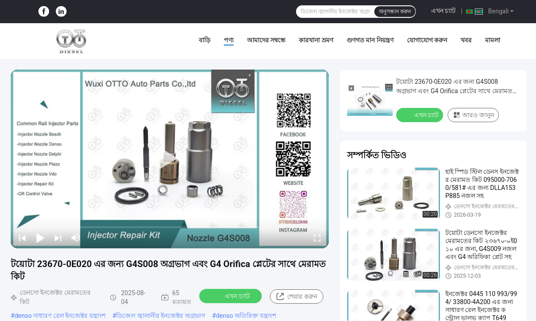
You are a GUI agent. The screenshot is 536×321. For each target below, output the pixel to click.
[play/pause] (40, 237)
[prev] (22, 237)
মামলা (492, 40)
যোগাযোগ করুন (427, 40)
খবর (466, 40)
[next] (58, 237)
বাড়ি (204, 40)
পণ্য (229, 40)
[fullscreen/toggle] (317, 237)
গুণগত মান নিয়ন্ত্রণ (370, 40)
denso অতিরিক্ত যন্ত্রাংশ (246, 315)
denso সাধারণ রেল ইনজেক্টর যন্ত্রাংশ (60, 315)
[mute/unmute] (76, 237)
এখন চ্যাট (443, 10)
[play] (170, 159)
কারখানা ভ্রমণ (316, 40)
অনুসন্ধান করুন (395, 11)
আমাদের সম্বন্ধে (266, 40)
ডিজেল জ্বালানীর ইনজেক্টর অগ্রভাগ (160, 315)
